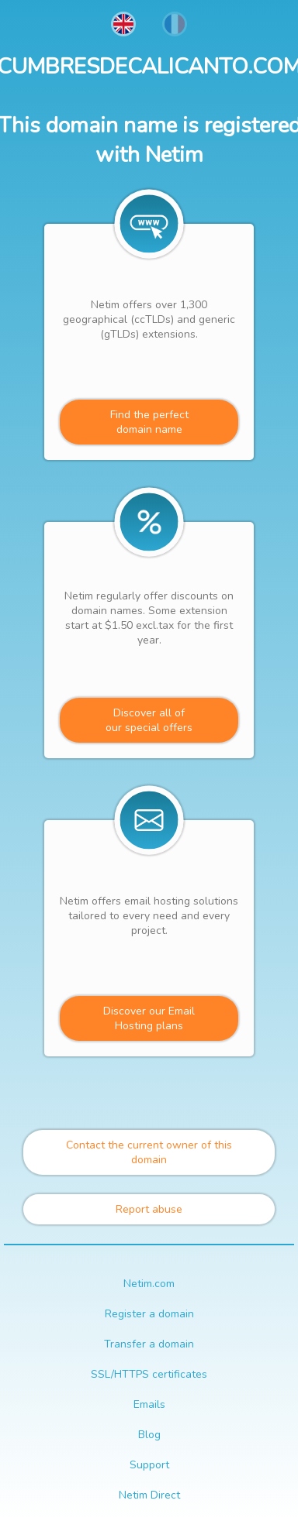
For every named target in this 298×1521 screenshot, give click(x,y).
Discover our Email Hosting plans (149, 1018)
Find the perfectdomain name (149, 422)
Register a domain (149, 1313)
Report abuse (149, 1209)
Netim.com (149, 1283)
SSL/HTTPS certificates (149, 1374)
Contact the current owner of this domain (149, 1152)
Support (149, 1464)
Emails (149, 1404)
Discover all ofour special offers (149, 720)
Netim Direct (149, 1495)
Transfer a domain (149, 1344)
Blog (149, 1434)
